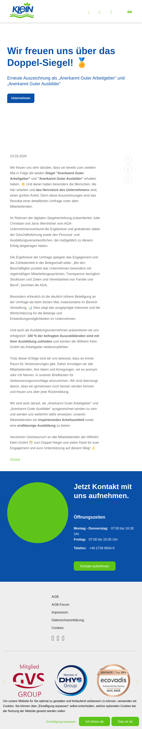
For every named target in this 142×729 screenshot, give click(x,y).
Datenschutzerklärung (68, 620)
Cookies (58, 628)
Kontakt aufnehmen (94, 566)
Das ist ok (125, 721)
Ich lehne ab (94, 721)
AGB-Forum (60, 604)
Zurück (15, 459)
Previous (4, 681)
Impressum (60, 612)
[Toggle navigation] (130, 12)
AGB (55, 597)
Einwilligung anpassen (61, 721)
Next (137, 681)
